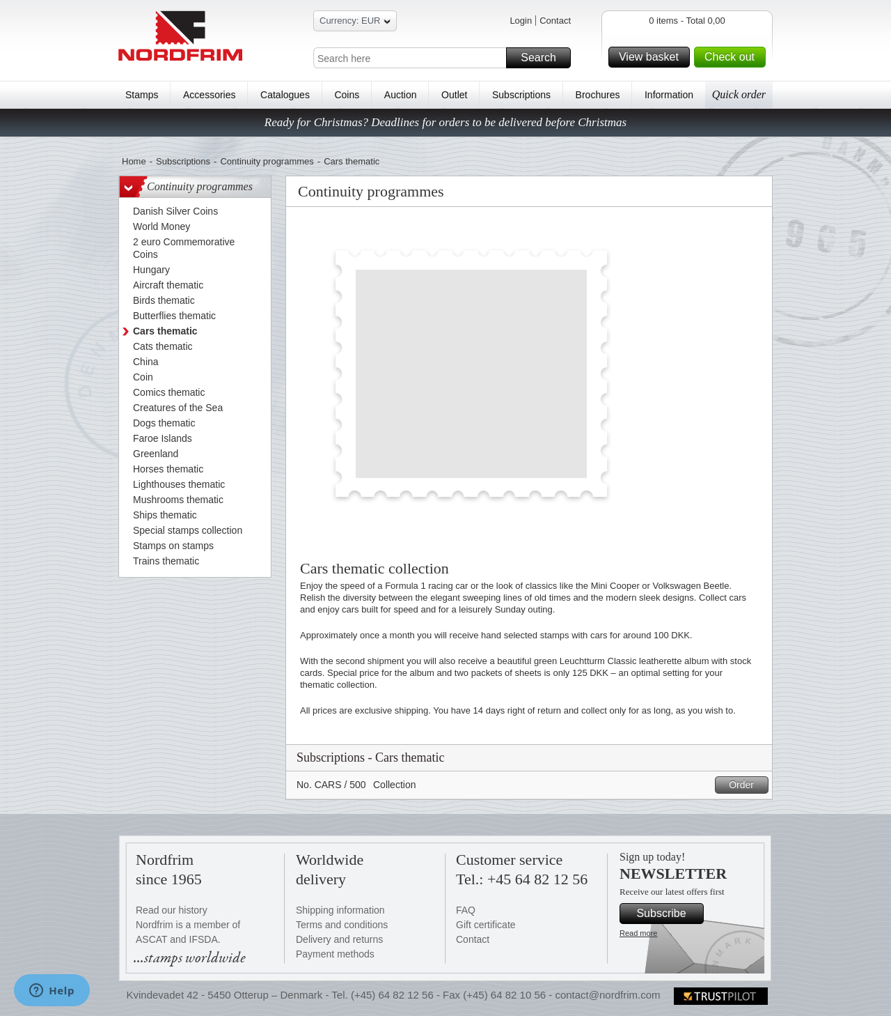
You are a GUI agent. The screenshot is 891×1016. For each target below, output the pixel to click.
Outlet (454, 94)
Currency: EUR (355, 22)
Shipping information (340, 910)
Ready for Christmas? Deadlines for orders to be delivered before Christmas (445, 122)
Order (746, 785)
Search (544, 57)
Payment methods (335, 954)
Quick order (739, 94)
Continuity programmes (266, 161)
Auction (400, 94)
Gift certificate (486, 924)
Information (669, 94)
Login (521, 20)
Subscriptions (521, 94)
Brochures (598, 94)
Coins (346, 94)
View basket (652, 57)
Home (134, 161)
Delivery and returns (339, 939)
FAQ (465, 910)
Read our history (171, 910)
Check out (733, 57)
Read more (638, 933)
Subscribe (668, 913)
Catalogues (285, 94)
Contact (555, 20)
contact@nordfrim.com (607, 995)
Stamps (141, 94)
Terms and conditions (342, 924)
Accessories (209, 94)
